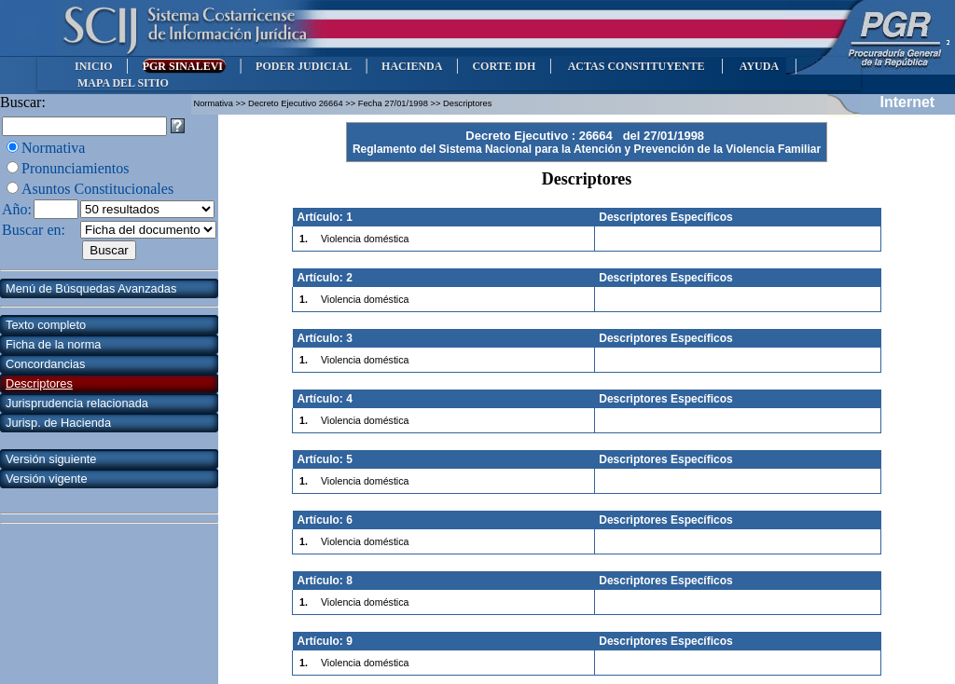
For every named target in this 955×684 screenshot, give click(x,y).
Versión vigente (47, 479)
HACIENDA (411, 66)
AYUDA (759, 66)
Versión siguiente (51, 459)
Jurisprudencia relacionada (77, 403)
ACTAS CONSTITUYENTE (636, 66)
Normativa (53, 148)
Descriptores (39, 383)
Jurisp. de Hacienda (58, 423)
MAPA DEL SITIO (123, 82)
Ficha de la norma (53, 344)
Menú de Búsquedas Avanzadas (91, 288)
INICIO (94, 66)
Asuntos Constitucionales (97, 189)
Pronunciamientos (75, 168)
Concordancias (45, 364)
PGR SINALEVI (184, 66)
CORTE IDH (503, 66)
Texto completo (46, 325)
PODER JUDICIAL (304, 66)
